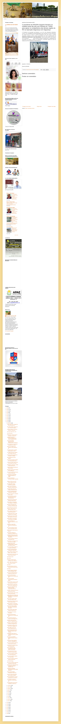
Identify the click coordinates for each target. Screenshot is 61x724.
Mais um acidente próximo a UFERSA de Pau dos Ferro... (12, 567)
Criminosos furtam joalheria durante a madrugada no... (12, 641)
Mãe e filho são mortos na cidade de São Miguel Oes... (12, 618)
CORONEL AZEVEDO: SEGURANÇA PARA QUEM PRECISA (12, 669)
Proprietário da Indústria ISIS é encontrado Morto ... (12, 646)
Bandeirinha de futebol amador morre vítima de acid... (12, 602)
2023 (7, 412)
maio (8, 694)
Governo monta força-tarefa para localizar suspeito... (12, 675)
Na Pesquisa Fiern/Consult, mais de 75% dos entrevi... (12, 652)
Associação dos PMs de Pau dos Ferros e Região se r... (12, 626)
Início (5, 18)
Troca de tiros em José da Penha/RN (11, 612)
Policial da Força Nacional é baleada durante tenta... (12, 500)
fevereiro (9, 699)
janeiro (8, 700)
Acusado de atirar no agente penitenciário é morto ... (12, 450)
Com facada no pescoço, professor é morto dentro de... (12, 680)
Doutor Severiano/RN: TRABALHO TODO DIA (11, 672)
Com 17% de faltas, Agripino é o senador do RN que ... (12, 547)
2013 (7, 707)
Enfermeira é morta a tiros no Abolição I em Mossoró (12, 435)
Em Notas (9, 564)
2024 (7, 411)
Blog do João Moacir (10, 193)
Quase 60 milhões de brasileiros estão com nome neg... (12, 521)
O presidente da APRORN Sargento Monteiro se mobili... (11, 475)
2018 (7, 420)
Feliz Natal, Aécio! (10, 556)
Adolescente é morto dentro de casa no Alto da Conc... (12, 555)
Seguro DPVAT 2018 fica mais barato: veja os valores (12, 552)
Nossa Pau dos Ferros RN (11, 315)
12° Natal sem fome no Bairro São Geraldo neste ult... (12, 453)
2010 (7, 711)
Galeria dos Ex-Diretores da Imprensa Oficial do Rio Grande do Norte (14, 229)
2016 (7, 702)
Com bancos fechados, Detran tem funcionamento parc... (12, 460)
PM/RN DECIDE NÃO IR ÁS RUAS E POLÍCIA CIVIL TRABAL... (12, 631)
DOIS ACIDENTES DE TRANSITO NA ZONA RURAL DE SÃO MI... (11, 648)
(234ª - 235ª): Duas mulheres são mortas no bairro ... (12, 563)
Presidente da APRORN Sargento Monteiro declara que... (12, 637)
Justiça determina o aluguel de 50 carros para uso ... (12, 425)
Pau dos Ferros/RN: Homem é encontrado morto (12, 539)
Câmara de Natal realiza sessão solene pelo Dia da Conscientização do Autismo (12, 203)
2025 (7, 409)
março (8, 697)
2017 (7, 421)
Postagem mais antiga (51, 106)
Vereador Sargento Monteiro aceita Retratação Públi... (12, 571)
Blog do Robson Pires (11, 201)
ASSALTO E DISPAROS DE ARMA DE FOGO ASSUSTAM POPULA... (12, 587)
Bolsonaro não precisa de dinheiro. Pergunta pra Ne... (12, 621)
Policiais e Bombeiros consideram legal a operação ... (12, 479)
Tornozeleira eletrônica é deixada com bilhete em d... (12, 533)
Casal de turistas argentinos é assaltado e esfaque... (12, 455)
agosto (8, 690)
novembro (9, 685)
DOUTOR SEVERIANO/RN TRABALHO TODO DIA (12, 492)
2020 (7, 417)
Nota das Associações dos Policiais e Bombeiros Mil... (12, 505)
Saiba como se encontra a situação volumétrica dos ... (12, 487)
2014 (7, 705)
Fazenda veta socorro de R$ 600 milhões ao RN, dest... (12, 516)
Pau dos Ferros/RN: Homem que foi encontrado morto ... (12, 528)
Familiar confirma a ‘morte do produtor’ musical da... (12, 430)
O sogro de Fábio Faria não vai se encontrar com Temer (12, 463)
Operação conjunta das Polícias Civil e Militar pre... (12, 470)
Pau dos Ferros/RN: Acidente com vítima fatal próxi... (12, 654)
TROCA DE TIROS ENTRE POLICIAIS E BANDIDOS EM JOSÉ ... (12, 607)
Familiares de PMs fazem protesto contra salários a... (12, 560)
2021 (7, 415)
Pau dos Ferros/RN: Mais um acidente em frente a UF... (12, 573)
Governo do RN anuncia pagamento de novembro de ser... (12, 576)
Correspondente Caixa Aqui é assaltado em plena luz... (12, 683)
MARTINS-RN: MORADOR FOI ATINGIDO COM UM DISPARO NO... (12, 666)
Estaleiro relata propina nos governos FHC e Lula (12, 509)
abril (8, 696)
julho (8, 691)
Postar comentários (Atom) (29, 108)
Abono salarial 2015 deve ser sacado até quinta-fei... (12, 511)
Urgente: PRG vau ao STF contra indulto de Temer (11, 482)
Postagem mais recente (26, 106)
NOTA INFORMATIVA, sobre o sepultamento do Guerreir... (12, 677)
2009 (7, 713)
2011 (7, 710)
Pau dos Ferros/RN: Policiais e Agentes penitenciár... (12, 659)
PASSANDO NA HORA (11, 207)
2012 (7, 708)
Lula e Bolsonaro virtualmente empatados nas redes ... (12, 444)
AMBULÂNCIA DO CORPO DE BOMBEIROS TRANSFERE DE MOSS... (12, 596)
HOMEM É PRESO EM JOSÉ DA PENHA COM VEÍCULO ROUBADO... (12, 536)
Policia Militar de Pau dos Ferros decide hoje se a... (12, 628)
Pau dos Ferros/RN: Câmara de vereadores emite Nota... (12, 663)
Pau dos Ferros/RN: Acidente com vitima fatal (12, 656)
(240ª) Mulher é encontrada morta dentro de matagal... (12, 519)
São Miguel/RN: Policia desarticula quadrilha (11, 484)
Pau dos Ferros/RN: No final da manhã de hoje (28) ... (12, 473)
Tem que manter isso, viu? (11, 431)
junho (8, 693)
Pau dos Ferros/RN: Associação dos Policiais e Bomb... (12, 579)
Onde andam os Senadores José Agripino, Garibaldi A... (12, 502)
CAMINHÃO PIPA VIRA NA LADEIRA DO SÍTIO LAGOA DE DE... (12, 634)
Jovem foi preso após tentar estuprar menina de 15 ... (12, 610)
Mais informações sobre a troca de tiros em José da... (12, 593)
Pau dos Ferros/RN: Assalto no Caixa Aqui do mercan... (12, 643)
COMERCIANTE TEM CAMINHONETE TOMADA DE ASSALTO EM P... (12, 544)
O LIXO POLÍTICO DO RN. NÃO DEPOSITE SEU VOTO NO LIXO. (12, 497)
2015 (7, 704)
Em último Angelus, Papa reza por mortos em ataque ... (12, 427)
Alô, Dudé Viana (9, 226)
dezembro (9, 423)
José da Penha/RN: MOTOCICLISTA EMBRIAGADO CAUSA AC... (12, 441)
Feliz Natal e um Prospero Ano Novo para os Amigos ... (12, 541)
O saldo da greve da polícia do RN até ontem (12, 468)
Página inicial (39, 106)
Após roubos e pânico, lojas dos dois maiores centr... (12, 599)
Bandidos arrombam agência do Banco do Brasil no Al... (12, 623)
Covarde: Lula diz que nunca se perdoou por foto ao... (12, 591)
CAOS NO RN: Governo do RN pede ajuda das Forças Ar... (12, 582)
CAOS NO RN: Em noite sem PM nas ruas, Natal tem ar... (12, 585)
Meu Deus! (9, 558)
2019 (7, 418)
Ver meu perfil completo (9, 331)
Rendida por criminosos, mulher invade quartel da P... (12, 465)
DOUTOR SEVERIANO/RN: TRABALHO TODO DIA (12, 550)
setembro (9, 688)
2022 (7, 414)
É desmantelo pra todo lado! (12, 507)
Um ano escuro (9, 433)
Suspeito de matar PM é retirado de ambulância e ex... (12, 525)
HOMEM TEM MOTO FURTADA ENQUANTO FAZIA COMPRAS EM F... (12, 438)
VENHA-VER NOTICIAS (11, 216)
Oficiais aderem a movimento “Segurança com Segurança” (12, 604)
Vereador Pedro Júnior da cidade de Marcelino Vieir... (12, 489)
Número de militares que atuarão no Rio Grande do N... (12, 447)
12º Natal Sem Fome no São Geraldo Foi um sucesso (12, 514)
